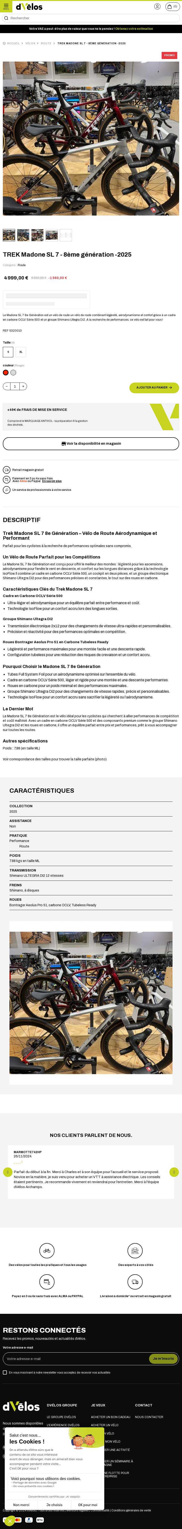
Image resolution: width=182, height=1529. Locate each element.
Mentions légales (77, 1511)
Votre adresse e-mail (18, 1348)
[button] (157, 6)
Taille (9, 342)
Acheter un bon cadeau (110, 1417)
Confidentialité (100, 1511)
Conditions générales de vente (131, 1511)
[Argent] (13, 372)
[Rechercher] (91, 18)
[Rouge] (6, 372)
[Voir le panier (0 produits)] (172, 6)
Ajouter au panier (154, 387)
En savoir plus (52, 481)
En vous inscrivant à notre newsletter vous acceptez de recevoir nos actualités (59, 1373)
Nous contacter (149, 1417)
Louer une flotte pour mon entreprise (110, 1475)
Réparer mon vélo (105, 1442)
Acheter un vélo (104, 1426)
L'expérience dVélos (63, 1426)
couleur (13, 365)
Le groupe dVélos (61, 1417)
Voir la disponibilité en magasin (91, 444)
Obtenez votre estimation (134, 28)
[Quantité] (15, 386)
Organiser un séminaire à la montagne (112, 1463)
